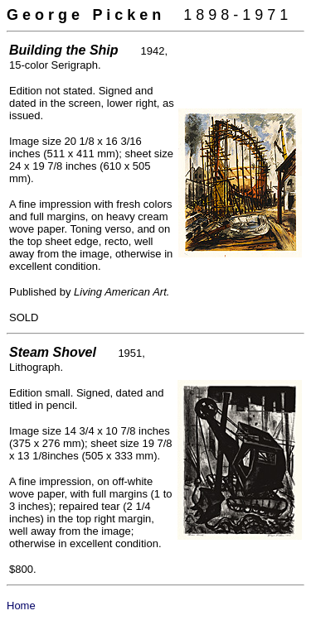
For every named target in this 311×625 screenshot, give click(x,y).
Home (21, 605)
